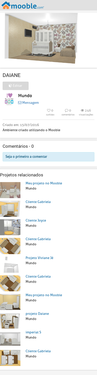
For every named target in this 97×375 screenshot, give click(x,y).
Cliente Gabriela (38, 202)
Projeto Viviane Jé (39, 258)
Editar (15, 85)
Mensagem (28, 102)
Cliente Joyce (36, 220)
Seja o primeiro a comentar (26, 156)
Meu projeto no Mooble (44, 183)
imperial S (33, 332)
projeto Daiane (37, 313)
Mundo (25, 95)
